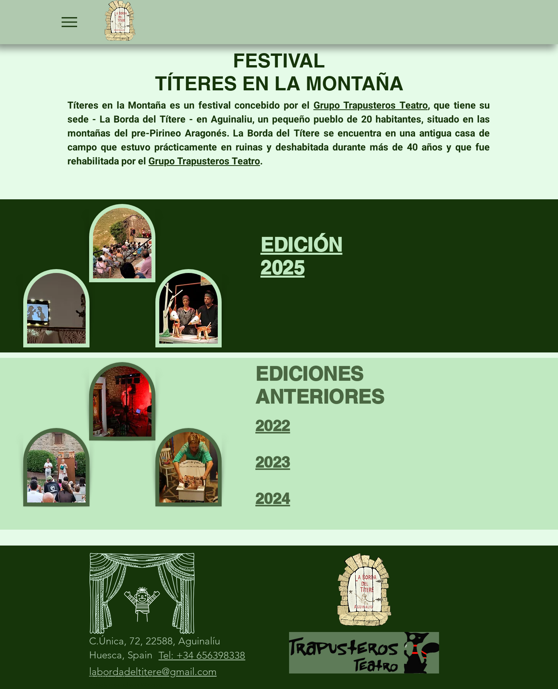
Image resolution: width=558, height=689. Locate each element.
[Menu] (69, 22)
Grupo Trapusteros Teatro (370, 105)
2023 (272, 462)
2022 (272, 425)
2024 (272, 498)
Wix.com (151, 684)
